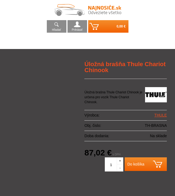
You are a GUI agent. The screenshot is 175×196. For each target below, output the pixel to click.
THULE (160, 115)
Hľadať (56, 29)
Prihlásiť (77, 29)
